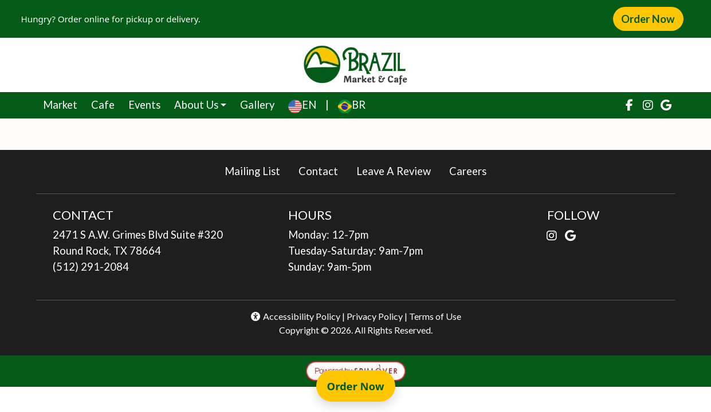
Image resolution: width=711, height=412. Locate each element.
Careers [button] (472, 170)
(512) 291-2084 (91, 266)
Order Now (652, 18)
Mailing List (252, 171)
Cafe (106, 103)
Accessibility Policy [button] (295, 316)
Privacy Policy (375, 316)
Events (144, 104)
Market (63, 103)
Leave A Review (398, 170)
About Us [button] (196, 104)
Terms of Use (435, 316)
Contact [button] (322, 170)
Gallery (257, 104)
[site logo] (355, 65)
